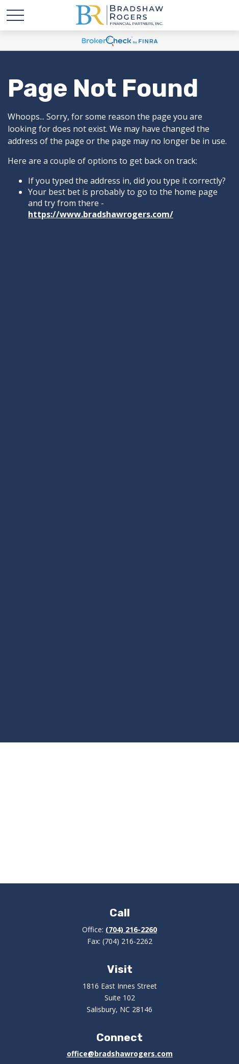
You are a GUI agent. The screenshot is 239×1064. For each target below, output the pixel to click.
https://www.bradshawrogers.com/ (100, 214)
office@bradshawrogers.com (120, 1053)
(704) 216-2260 (131, 929)
